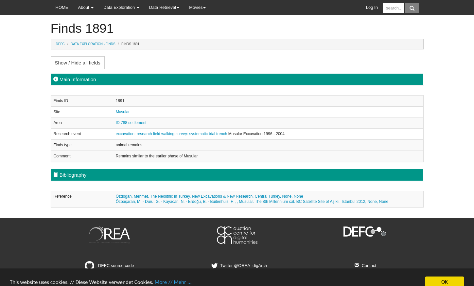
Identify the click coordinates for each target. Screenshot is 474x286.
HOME (62, 7)
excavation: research (134, 134)
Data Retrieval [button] (164, 7)
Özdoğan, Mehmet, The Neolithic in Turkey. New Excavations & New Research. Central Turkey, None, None (209, 196)
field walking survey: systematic (181, 134)
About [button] (86, 7)
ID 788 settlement (131, 122)
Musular (123, 112)
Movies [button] (197, 7)
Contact (364, 265)
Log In (372, 7)
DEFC (60, 44)
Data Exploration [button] (121, 7)
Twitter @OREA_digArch (238, 265)
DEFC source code (109, 265)
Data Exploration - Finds (93, 44)
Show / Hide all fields (77, 62)
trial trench (218, 134)
